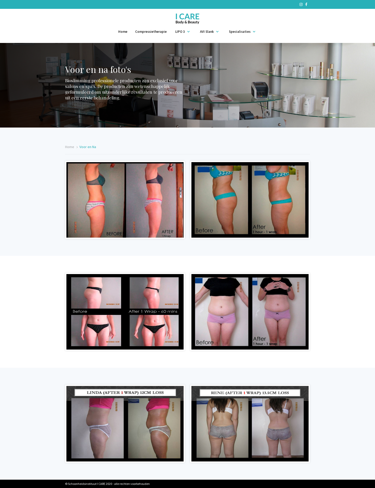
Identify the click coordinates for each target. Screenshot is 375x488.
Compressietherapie (151, 31)
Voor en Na (87, 146)
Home (122, 31)
